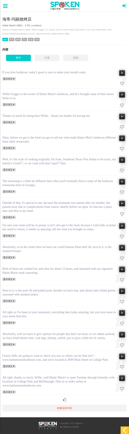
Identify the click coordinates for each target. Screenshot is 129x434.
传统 (37, 39)
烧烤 (18, 39)
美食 (31, 39)
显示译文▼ (9, 78)
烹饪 (24, 39)
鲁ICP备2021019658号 (69, 427)
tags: (5, 39)
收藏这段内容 (64, 408)
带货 (12, 39)
